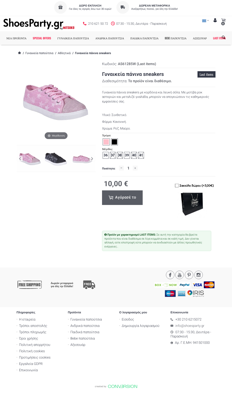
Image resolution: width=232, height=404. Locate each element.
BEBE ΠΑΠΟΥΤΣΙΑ (183, 38)
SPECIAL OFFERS (49, 38)
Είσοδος (128, 333)
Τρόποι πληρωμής (32, 345)
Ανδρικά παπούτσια (85, 339)
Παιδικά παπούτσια (84, 345)
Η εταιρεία (27, 333)
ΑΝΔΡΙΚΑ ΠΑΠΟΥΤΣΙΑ (117, 38)
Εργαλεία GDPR (31, 377)
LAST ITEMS (20, 51)
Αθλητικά (64, 66)
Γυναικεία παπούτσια (39, 66)
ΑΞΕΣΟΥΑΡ (207, 38)
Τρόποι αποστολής (33, 339)
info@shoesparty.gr (189, 339)
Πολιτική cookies (32, 364)
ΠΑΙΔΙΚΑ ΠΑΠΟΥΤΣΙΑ (152, 38)
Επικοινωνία (28, 383)
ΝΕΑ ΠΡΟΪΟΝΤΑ (24, 38)
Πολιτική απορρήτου (34, 358)
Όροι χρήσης (28, 352)
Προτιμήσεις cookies (35, 371)
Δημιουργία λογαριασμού (140, 339)
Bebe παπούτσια (82, 352)
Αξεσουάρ (78, 358)
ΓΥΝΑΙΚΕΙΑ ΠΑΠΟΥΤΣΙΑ (81, 38)
